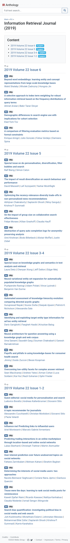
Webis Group (19, 540)
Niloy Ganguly (53, 202)
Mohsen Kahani (34, 461)
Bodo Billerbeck (28, 237)
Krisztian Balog (46, 324)
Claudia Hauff (44, 221)
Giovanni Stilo (55, 401)
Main (6, 19)
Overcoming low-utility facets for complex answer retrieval (34, 369)
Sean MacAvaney (13, 372)
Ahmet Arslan (11, 106)
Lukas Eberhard (12, 445)
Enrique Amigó (11, 138)
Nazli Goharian (30, 376)
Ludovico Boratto (12, 401)
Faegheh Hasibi (29, 324)
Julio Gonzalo (28, 138)
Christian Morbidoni (40, 413)
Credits (5, 537)
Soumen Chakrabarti (44, 340)
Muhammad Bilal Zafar (15, 520)
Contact (39, 540)
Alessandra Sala (24, 308)
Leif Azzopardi (27, 186)
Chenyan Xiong (24, 269)
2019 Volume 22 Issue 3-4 (24, 52)
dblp (10, 76)
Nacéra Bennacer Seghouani (18, 478)
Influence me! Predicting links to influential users (29, 426)
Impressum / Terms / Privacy (56, 540)
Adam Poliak (32, 285)
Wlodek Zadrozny (28, 86)
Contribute (14, 537)
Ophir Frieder (45, 376)
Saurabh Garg (25, 340)
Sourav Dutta (31, 305)
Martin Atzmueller (50, 445)
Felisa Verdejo (43, 138)
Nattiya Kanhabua (52, 497)
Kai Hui (17, 376)
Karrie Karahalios (24, 523)
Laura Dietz (10, 269)
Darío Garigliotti (12, 324)
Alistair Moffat (44, 237)
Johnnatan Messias (53, 517)
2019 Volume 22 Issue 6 (23, 45)
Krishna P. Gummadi (14, 205)
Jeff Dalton (39, 269)
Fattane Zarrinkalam (14, 461)
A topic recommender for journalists (22, 410)
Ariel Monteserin (12, 429)
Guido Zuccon (20, 360)
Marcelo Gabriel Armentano (36, 429)
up (6, 66)
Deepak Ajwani (46, 305)
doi (6, 76)
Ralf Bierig (9, 170)
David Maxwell (11, 186)
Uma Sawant (10, 340)
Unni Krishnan (11, 237)
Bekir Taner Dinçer (29, 106)
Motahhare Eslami (32, 517)
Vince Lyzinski (48, 285)
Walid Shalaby (11, 86)
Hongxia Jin (45, 86)
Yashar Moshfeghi (46, 186)
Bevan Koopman (37, 360)
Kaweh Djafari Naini (14, 497)
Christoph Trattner (31, 445)
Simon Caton (22, 170)
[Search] (32, 10)
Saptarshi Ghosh (36, 202)
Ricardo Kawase (34, 497)
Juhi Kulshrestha (12, 517)
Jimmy (7, 360)
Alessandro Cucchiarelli (16, 413)
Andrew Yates (30, 372)
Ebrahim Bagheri (52, 461)
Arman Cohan (46, 372)
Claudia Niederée (12, 500)
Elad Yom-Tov (11, 122)
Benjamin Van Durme (14, 289)
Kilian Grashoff (27, 221)
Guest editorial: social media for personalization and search (34, 397)
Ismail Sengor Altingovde (35, 500)
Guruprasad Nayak (13, 305)
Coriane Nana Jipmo (45, 478)
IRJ (11, 19)
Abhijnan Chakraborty (15, 202)
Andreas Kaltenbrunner (34, 401)
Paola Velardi (12, 417)
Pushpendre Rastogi (14, 285)
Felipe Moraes (11, 221)
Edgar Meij (52, 269)
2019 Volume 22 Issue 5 (23, 49)
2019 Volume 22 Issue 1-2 (24, 56)
